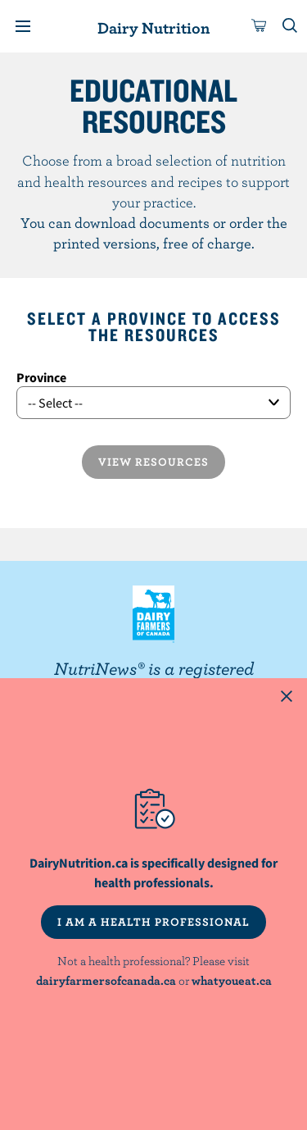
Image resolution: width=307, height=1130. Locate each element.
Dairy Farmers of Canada (153, 614)
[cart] (259, 26)
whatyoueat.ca (232, 980)
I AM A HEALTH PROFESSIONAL (153, 921)
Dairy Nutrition (153, 27)
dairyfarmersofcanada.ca (106, 980)
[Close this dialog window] (286, 698)
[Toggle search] (290, 26)
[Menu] (23, 26)
